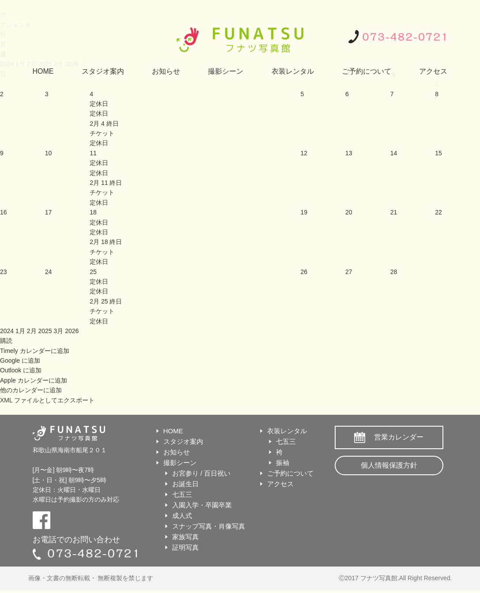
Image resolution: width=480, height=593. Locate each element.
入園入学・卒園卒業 (202, 505)
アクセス (433, 71)
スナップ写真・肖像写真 (208, 526)
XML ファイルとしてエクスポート (47, 400)
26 (303, 271)
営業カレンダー (398, 437)
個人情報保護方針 (389, 465)
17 (48, 212)
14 (393, 153)
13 (348, 153)
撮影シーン (225, 71)
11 (93, 153)
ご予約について (366, 71)
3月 (59, 330)
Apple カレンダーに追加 (33, 380)
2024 (7, 330)
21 (393, 212)
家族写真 (185, 536)
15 (438, 153)
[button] (6, 340)
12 (303, 153)
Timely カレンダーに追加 (34, 350)
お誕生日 (185, 484)
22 (438, 212)
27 (348, 271)
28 (393, 271)
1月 (21, 330)
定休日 (99, 113)
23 (3, 271)
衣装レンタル (293, 71)
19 (303, 212)
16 (3, 212)
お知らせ (166, 71)
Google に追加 (20, 360)
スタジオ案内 (103, 71)
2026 (72, 330)
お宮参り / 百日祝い (201, 473)
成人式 (182, 515)
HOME (43, 71)
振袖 (282, 462)
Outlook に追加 (21, 370)
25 (93, 271)
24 (48, 271)
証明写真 (185, 547)
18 (93, 212)
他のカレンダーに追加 (31, 390)
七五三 (182, 494)
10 (48, 153)
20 (348, 212)
